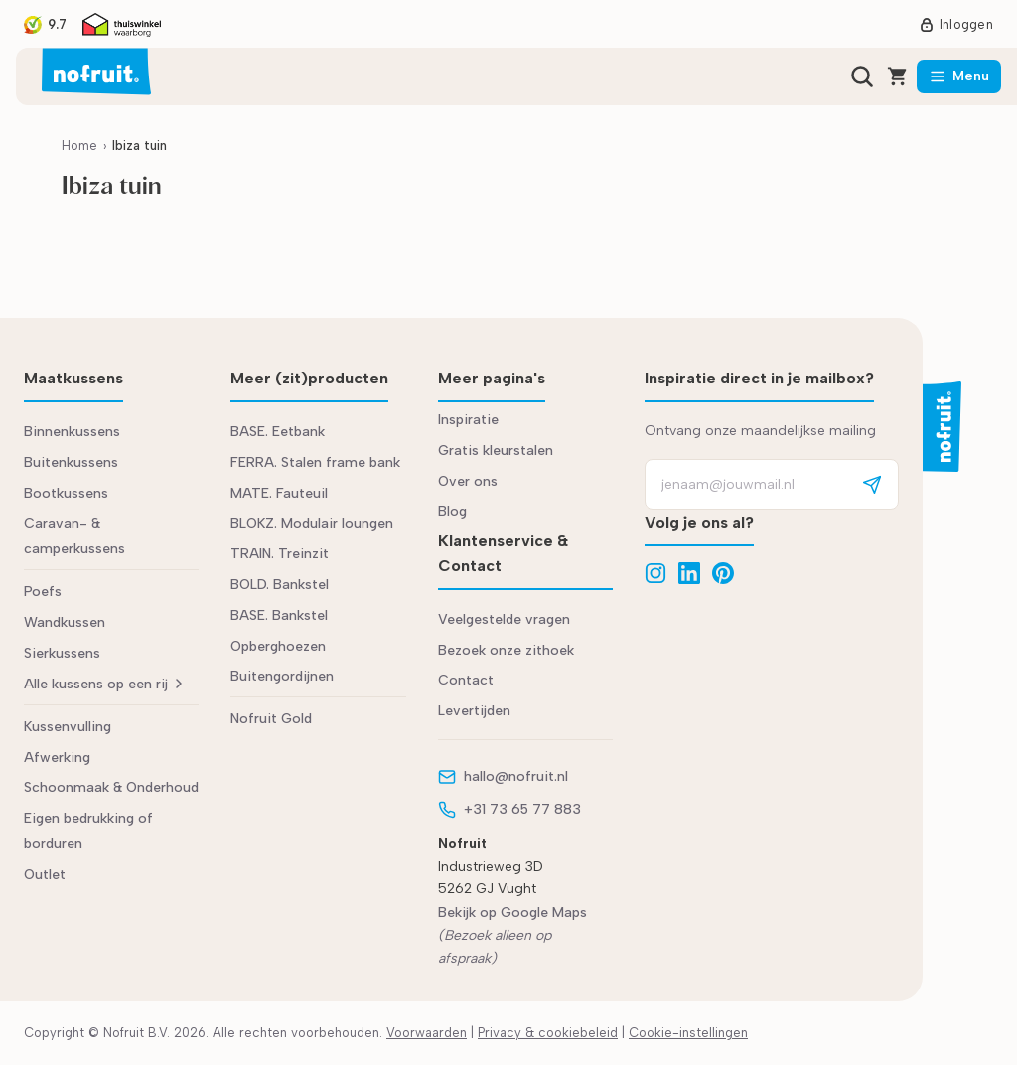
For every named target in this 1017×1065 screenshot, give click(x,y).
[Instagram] (655, 573)
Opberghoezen (278, 646)
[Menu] (959, 76)
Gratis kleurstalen (495, 450)
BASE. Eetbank (277, 431)
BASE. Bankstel (279, 615)
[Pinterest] (723, 573)
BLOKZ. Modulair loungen (311, 523)
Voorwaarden (426, 1032)
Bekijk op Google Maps (512, 912)
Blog (452, 511)
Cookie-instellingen (688, 1032)
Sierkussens (62, 653)
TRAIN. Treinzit (279, 553)
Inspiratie (468, 419)
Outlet (45, 874)
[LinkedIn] (689, 573)
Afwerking (57, 757)
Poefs (43, 591)
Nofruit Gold (271, 718)
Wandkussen (64, 622)
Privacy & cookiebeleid (548, 1032)
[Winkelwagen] (898, 76)
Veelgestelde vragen (504, 619)
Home (79, 145)
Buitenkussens (71, 462)
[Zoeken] (862, 76)
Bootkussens (66, 493)
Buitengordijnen (282, 676)
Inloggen (956, 24)
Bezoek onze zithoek (506, 650)
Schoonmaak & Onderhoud (111, 787)
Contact (466, 680)
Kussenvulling (67, 726)
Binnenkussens (72, 431)
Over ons (468, 481)
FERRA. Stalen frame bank (315, 462)
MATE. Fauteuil (279, 493)
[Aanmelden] (872, 484)
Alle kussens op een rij (103, 684)
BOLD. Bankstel (279, 584)
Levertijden (474, 710)
